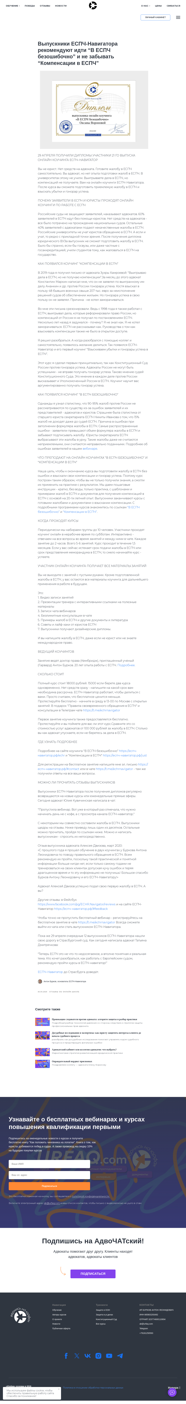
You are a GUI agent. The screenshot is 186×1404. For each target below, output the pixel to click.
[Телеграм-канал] (120, 1359)
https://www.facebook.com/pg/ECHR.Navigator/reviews (77, 906)
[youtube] (109, 1359)
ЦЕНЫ (148, 6)
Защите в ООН (103, 1313)
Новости (56, 1327)
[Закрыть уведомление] (58, 1389)
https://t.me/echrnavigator (101, 712)
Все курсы (100, 1327)
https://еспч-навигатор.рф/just (125, 757)
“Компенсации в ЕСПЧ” (80, 513)
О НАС (134, 6)
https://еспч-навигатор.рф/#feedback (81, 910)
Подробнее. (126, 667)
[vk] (87, 1359)
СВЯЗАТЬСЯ (163, 6)
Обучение (57, 1313)
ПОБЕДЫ (30, 6)
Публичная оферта (61, 1332)
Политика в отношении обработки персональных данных (93, 1391)
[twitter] (77, 1359)
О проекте (57, 1322)
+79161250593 (146, 1336)
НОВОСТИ (61, 6)
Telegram (144, 1332)
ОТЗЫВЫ (45, 6)
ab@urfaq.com (52, 1206)
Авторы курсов (59, 1318)
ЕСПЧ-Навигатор (50, 973)
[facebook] (66, 1359)
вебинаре (90, 450)
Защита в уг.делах (104, 1318)
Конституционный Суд (106, 1322)
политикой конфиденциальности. (91, 1199)
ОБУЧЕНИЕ (12, 6)
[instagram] (98, 1359)
